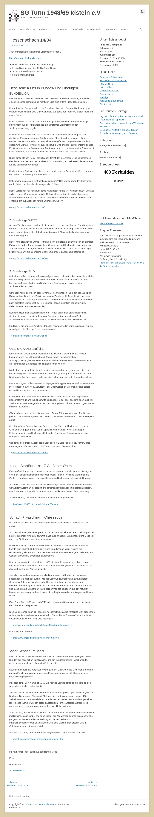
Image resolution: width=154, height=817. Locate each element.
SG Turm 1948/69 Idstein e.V (60, 12)
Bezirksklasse (106, 94)
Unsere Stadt (94, 29)
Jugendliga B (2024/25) (111, 101)
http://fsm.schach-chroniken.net (25, 58)
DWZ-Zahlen (106, 87)
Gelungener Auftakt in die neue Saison (119, 130)
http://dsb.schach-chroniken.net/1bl (30, 207)
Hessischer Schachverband (113, 80)
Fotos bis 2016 (27, 29)
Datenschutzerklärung (20, 796)
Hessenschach (18, 771)
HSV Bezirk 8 (106, 84)
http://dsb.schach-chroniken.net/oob (30, 452)
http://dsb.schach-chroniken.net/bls (29, 335)
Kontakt (124, 29)
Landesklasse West (109, 90)
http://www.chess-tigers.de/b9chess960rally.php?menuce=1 (42, 625)
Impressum (110, 29)
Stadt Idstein (106, 104)
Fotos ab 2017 (46, 29)
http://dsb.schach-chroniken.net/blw (30, 258)
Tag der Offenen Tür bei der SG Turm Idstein (122, 116)
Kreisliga (104, 97)
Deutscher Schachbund (111, 77)
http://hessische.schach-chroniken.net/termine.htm (37, 739)
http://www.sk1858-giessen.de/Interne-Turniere (35, 504)
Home (12, 29)
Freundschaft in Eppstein (112, 119)
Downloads (77, 29)
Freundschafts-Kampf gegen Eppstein (118, 133)
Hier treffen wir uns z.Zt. (111, 223)
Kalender (62, 29)
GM (28, 46)
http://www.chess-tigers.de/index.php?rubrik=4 (35, 637)
